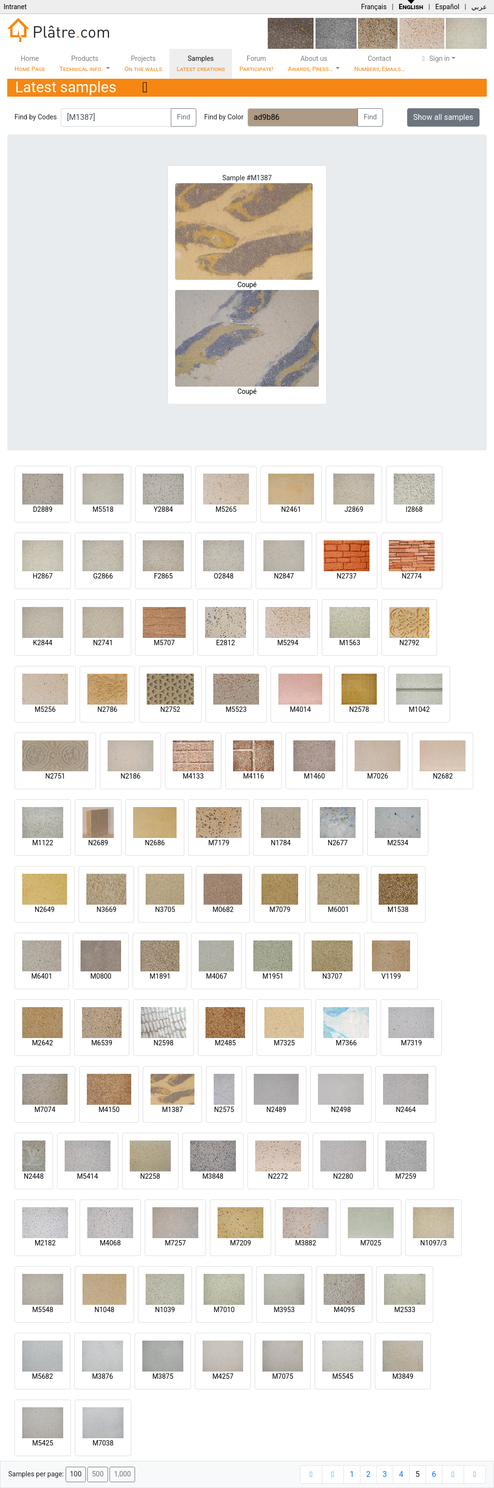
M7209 (240, 1243)
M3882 (305, 1243)
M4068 (110, 1243)
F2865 (163, 576)
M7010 (224, 1310)
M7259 (405, 1176)
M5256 (45, 709)
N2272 (278, 1176)
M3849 (402, 1376)
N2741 (103, 643)
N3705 (165, 909)
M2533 (404, 1310)
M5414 (87, 1176)
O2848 (223, 576)
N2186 (130, 776)
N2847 (284, 576)
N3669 (106, 909)
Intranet (15, 7)
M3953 (284, 1310)
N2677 (337, 843)
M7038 (103, 1443)
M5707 (164, 643)
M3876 (102, 1376)
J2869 (353, 509)
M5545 (343, 1376)
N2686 (155, 843)
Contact (379, 63)
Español (447, 7)
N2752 (170, 709)
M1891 (160, 976)
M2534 (398, 843)
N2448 (33, 1176)
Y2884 (163, 509)
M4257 (222, 1376)
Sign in (434, 58)
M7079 (279, 909)
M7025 (371, 1243)
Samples (201, 63)
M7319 (411, 1043)
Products (81, 63)
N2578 (359, 709)
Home (29, 63)
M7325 (284, 1043)
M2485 (225, 1043)
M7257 (175, 1243)
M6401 (42, 976)
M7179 (219, 843)
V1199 (391, 976)
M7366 (346, 1043)
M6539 (101, 1043)
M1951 (273, 976)
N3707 (332, 976)
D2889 (43, 509)
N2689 (98, 843)
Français (373, 7)
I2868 (414, 509)
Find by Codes (35, 117)
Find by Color (223, 117)
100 (76, 1474)
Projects (143, 63)
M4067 (216, 976)
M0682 (222, 909)
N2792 (409, 643)
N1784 (280, 843)
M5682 (42, 1376)
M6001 (338, 909)
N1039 (165, 1310)
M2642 (42, 1043)
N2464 (405, 1109)
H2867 (43, 576)
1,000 (122, 1474)
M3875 (163, 1376)
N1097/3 (433, 1243)
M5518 (103, 509)
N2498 (341, 1109)
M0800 (100, 976)
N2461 (291, 509)
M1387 (172, 1109)
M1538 (398, 909)
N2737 (347, 576)
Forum (256, 63)
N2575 (224, 1109)
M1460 (314, 776)
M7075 (282, 1376)
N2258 (150, 1176)
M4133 (193, 776)
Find (184, 117)
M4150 (109, 1109)
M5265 (226, 509)
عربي (479, 7)
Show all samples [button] (443, 117)
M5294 (288, 643)
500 (97, 1474)
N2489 (276, 1109)
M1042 (419, 709)
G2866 (103, 576)
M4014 (300, 709)
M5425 (43, 1443)
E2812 (225, 643)
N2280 (343, 1176)
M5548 (43, 1310)
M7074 (44, 1109)
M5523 (236, 709)
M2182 (45, 1243)
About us (311, 63)
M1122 (43, 843)
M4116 (253, 776)
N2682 (443, 776)
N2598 (163, 1043)
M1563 (349, 643)
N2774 (412, 576)
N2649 (45, 909)
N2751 (55, 776)
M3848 (212, 1176)
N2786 (107, 709)
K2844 (42, 643)
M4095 (344, 1310)
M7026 (377, 776)
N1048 (104, 1310)
